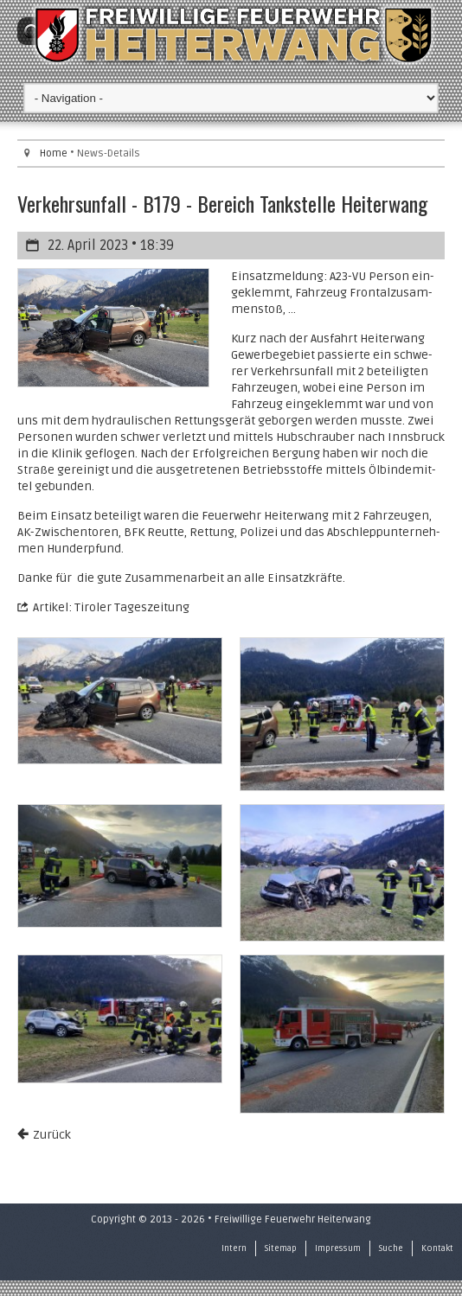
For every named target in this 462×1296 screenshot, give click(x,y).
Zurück (52, 1134)
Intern (234, 1248)
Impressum (338, 1248)
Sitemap (281, 1248)
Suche (391, 1248)
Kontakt (437, 1248)
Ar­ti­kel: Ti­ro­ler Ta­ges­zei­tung (111, 607)
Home (53, 153)
